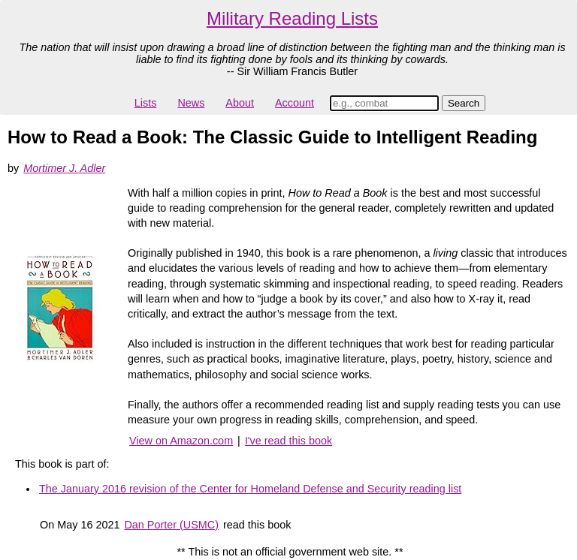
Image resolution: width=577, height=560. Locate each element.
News (190, 103)
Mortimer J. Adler (64, 168)
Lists (145, 103)
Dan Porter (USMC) (171, 525)
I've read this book (288, 441)
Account (294, 103)
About (239, 103)
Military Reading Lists (292, 18)
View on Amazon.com (181, 441)
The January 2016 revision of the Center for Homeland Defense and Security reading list (250, 489)
